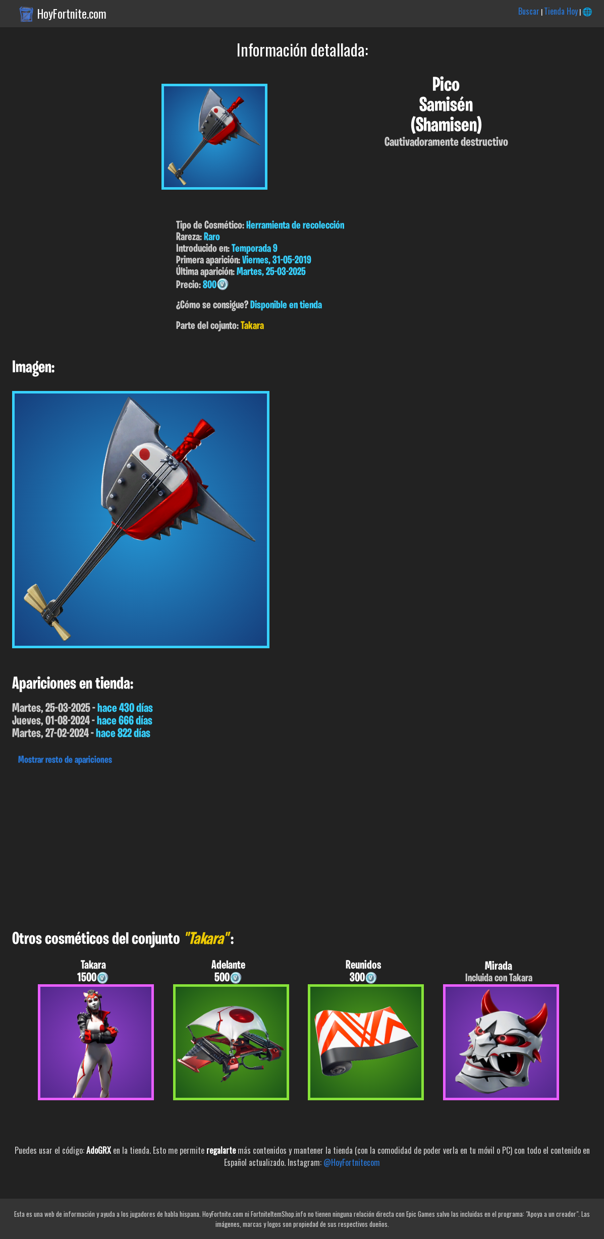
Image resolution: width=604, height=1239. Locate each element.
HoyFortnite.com (71, 13)
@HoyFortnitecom (351, 1162)
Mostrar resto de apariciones (65, 760)
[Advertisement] (302, 845)
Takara (252, 326)
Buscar (528, 11)
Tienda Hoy (561, 11)
